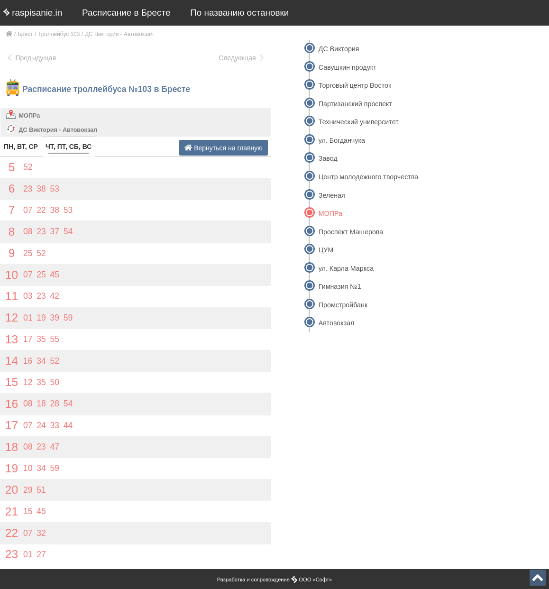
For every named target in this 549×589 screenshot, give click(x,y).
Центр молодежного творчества (368, 177)
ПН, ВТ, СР (21, 146)
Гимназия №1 (340, 286)
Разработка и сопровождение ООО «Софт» (274, 579)
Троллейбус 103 (59, 34)
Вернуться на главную (223, 148)
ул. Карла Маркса (346, 268)
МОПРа (29, 115)
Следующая (242, 58)
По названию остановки (239, 13)
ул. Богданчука (342, 140)
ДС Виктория (339, 49)
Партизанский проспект (355, 104)
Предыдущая (31, 58)
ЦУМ (326, 250)
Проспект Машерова (351, 232)
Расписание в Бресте (126, 13)
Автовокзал (337, 323)
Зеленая (332, 195)
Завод (328, 158)
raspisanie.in (32, 13)
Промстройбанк (343, 305)
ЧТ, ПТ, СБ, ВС (69, 146)
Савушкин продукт (347, 67)
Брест (25, 34)
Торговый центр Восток (355, 85)
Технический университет (359, 122)
